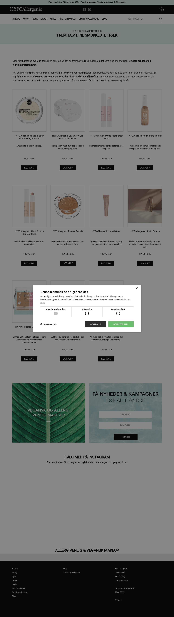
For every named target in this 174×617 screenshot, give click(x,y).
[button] (48, 324)
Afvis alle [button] (95, 324)
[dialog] (87, 308)
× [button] (137, 288)
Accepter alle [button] (120, 324)
